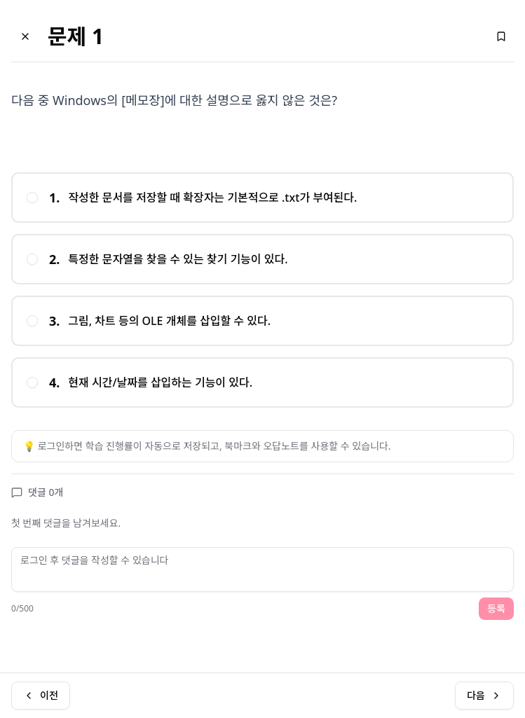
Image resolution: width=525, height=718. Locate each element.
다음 (484, 695)
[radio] (32, 197)
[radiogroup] (262, 290)
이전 (40, 695)
